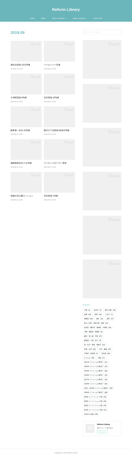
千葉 (87, 310)
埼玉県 (106, 353)
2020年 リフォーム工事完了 (95, 366)
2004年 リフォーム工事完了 (95, 392)
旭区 (99, 319)
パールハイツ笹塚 (52, 65)
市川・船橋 (105, 349)
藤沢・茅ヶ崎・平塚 (93, 336)
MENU (43, 18)
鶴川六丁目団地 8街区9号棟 (56, 130)
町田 (98, 314)
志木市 (97, 310)
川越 (101, 358)
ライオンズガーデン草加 (55, 163)
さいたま (89, 358)
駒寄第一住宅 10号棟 (20, 130)
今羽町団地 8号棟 (19, 97)
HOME (32, 18)
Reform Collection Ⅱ (59, 18)
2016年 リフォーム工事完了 (95, 384)
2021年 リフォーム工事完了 (95, 362)
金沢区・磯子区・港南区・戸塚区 (97, 327)
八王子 (109, 314)
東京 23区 (110, 310)
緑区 (110, 319)
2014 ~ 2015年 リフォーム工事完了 (98, 388)
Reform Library (66, 9)
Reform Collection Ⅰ (80, 18)
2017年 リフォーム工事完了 (95, 379)
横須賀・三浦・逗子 (92, 340)
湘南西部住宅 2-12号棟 (21, 163)
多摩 (87, 314)
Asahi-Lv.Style (91, 414)
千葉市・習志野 (91, 353)
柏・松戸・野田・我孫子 (94, 345)
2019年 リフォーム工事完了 (95, 371)
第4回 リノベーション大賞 (95, 397)
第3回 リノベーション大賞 (95, 401)
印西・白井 (90, 349)
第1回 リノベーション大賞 (95, 410)
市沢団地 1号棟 (51, 196)
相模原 (88, 319)
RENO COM (97, 18)
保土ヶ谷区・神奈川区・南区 (96, 323)
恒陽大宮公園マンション (22, 196)
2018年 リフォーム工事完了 (95, 375)
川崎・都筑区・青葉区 (93, 332)
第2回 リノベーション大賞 (95, 405)
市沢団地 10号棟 (51, 97)
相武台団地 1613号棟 (20, 65)
